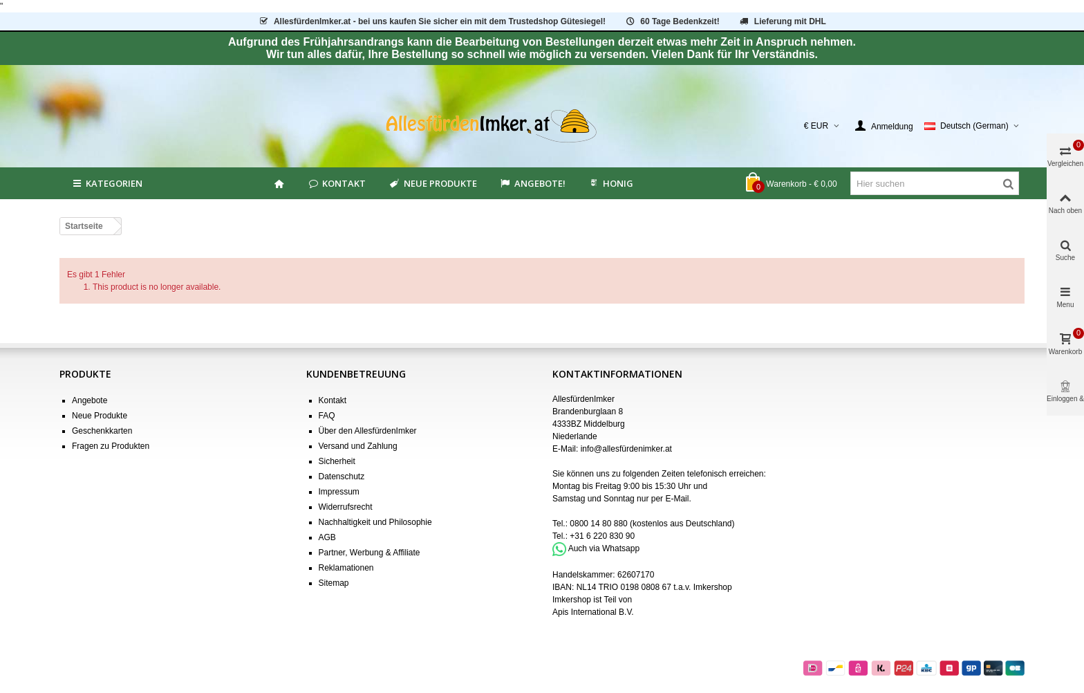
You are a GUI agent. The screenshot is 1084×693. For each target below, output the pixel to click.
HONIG (610, 183)
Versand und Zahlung (358, 446)
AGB (327, 537)
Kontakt (336, 183)
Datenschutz (342, 476)
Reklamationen (346, 568)
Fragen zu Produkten (110, 446)
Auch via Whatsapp (603, 548)
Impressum (339, 492)
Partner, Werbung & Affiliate (369, 552)
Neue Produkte (432, 183)
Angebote (89, 400)
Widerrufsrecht (346, 507)
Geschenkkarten (102, 431)
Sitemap (334, 583)
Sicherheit (337, 461)
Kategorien (106, 183)
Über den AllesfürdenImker (368, 431)
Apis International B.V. (593, 612)
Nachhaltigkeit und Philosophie (375, 522)
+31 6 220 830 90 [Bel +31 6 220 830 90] (602, 536)
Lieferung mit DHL (782, 21)
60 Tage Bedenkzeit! (671, 21)
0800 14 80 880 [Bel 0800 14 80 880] (598, 523)
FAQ (327, 416)
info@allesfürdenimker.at (626, 449)
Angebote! (532, 183)
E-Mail (677, 498)
